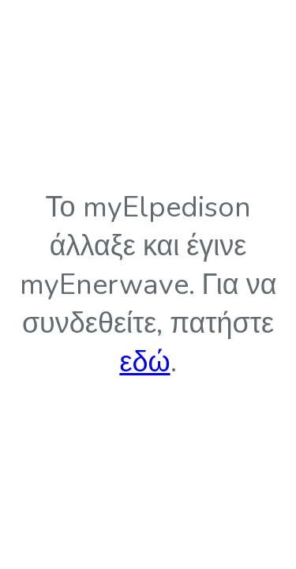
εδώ (144, 362)
